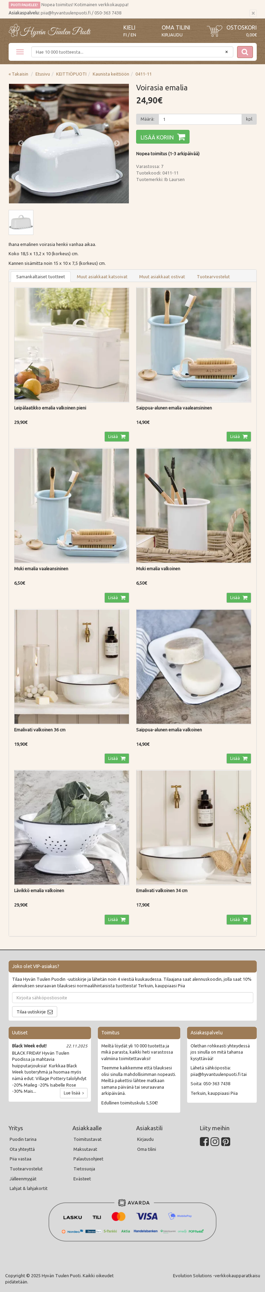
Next (116, 143)
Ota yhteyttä (22, 1149)
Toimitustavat (87, 1139)
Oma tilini (176, 27)
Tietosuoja (84, 1168)
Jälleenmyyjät (23, 1178)
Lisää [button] (113, 436)
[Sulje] (253, 13)
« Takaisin (18, 73)
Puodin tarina (23, 1139)
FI (125, 35)
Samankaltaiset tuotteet (40, 276)
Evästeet (82, 1178)
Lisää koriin (157, 137)
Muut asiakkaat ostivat (162, 276)
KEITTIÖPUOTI (71, 73)
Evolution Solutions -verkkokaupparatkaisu (216, 1275)
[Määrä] (200, 119)
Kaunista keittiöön (111, 73)
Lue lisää (74, 1093)
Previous (21, 143)
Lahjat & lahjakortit (29, 1188)
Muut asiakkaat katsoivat (102, 276)
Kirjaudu (172, 34)
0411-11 (143, 73)
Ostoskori (241, 27)
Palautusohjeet (88, 1158)
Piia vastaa (20, 1158)
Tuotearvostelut (213, 276)
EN (133, 35)
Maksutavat (85, 1149)
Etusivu (42, 73)
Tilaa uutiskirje (31, 1011)
